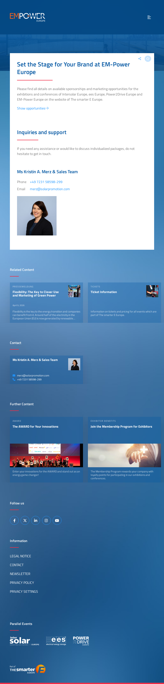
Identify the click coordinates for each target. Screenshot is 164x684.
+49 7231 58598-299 (27, 379)
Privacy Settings (24, 591)
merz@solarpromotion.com (31, 375)
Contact (16, 565)
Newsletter (20, 573)
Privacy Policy (22, 582)
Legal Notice (20, 556)
